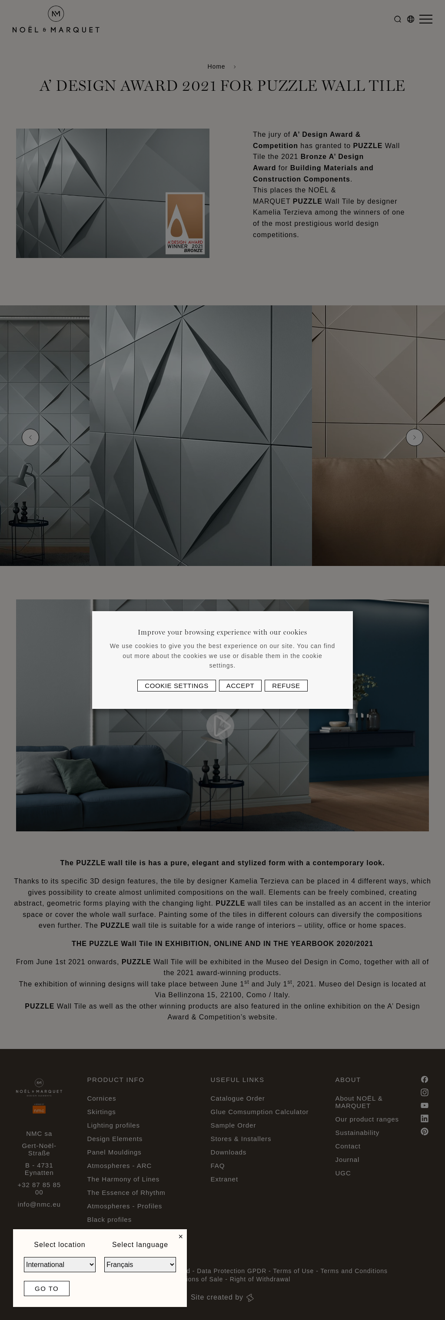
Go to (47, 1288)
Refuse (286, 685)
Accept (240, 685)
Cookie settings (177, 685)
